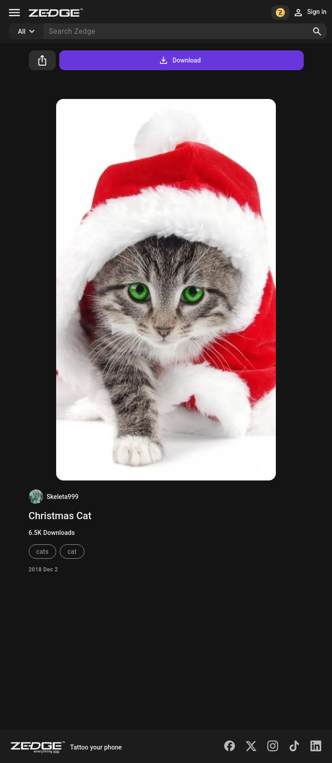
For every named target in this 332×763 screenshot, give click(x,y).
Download (179, 60)
